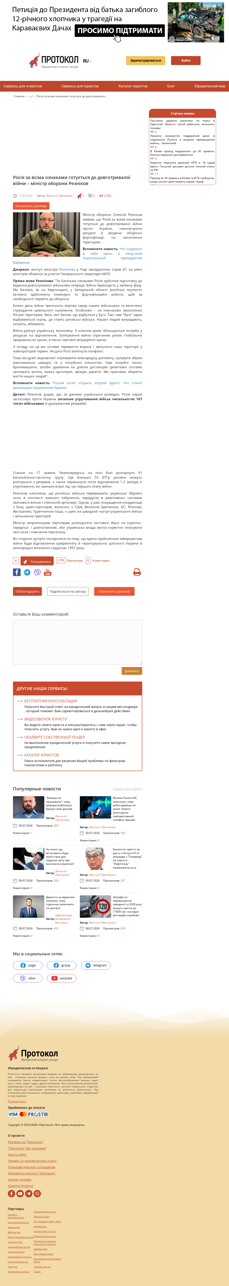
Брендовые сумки (43, 1253)
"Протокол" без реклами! (27, 1148)
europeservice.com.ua (20, 1256)
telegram (96, 965)
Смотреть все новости (127, 789)
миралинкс (14, 1227)
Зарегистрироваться (144, 60)
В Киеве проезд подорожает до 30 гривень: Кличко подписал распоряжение (182, 155)
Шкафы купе (40, 1249)
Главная (19, 96)
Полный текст (17, 1101)
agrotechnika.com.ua (19, 1247)
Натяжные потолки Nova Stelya (47, 1260)
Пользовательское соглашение (31, 1167)
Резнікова (67, 269)
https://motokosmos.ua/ (21, 1237)
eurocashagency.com (45, 1211)
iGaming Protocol (20, 1186)
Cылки (37, 1271)
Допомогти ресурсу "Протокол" (32, 1173)
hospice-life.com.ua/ (44, 1231)
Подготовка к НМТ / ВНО (47, 1221)
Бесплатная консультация (50, 701)
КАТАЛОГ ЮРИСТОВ (41, 755)
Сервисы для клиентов (23, 86)
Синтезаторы (15, 1242)
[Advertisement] (77, 140)
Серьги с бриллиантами (16, 1216)
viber (28, 978)
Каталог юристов (133, 86)
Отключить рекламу (31, 206)
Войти (185, 60)
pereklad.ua (40, 1226)
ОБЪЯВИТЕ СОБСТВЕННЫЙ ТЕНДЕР (54, 737)
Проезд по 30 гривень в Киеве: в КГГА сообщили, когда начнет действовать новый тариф (182, 182)
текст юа (12, 1266)
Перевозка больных (45, 1236)
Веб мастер (14, 1232)
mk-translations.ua (18, 1261)
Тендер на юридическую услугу (32, 1161)
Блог (171, 86)
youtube (61, 978)
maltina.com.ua (42, 1266)
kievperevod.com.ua (18, 1271)
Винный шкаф (41, 1216)
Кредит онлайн (19, 1179)
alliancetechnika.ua (18, 1222)
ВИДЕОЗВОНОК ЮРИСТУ (45, 719)
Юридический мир (210, 86)
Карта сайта (17, 1154)
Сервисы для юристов (80, 86)
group (61, 965)
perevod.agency (16, 1251)
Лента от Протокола (59, 196)
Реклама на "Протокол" (25, 1142)
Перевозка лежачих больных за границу (45, 1243)
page (28, 965)
